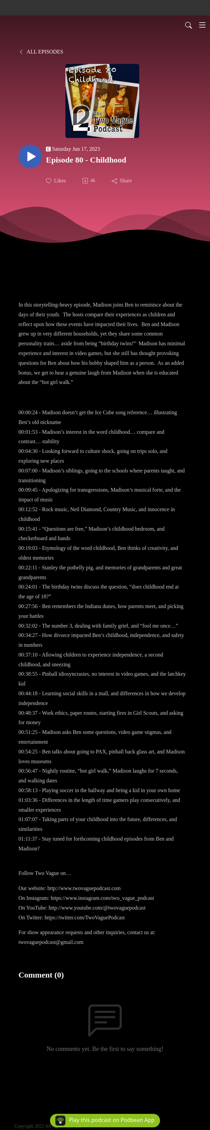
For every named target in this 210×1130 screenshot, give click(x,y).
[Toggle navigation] (202, 25)
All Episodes (40, 52)
